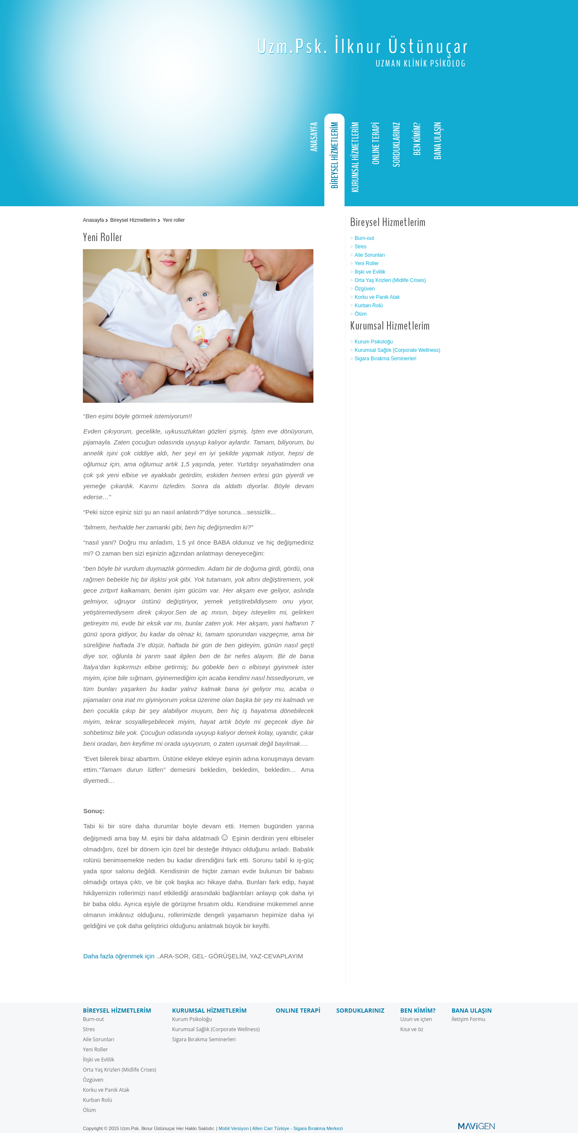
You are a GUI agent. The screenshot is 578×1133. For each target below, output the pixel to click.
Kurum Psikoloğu (374, 342)
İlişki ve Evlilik (370, 272)
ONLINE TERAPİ (376, 143)
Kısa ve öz (412, 1029)
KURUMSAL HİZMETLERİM (355, 157)
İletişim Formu (468, 1019)
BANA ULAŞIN (438, 141)
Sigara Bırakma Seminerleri (385, 359)
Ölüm (361, 314)
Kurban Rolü (369, 306)
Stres (360, 247)
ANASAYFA (314, 137)
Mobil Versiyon (234, 1128)
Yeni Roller (367, 263)
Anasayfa (93, 220)
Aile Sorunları (370, 255)
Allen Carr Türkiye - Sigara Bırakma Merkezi (297, 1128)
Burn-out (364, 238)
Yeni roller (173, 220)
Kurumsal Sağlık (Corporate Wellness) (397, 350)
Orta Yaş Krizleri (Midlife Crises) (390, 280)
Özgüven (365, 289)
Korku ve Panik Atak (377, 297)
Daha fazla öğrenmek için (118, 956)
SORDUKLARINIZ (396, 144)
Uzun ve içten (416, 1019)
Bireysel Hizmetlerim (133, 220)
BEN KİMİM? (417, 138)
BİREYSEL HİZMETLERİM (335, 155)
